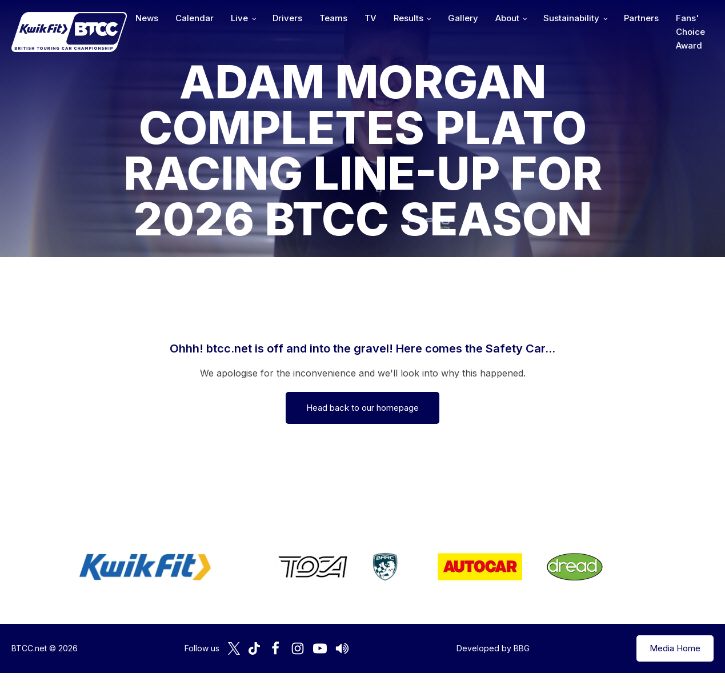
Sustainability (571, 18)
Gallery (463, 18)
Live (239, 18)
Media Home (675, 648)
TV (370, 18)
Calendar (194, 18)
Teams (333, 18)
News (146, 18)
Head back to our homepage (362, 407)
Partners (641, 18)
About (507, 18)
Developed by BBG (493, 648)
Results (408, 18)
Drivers (287, 18)
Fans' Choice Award (690, 32)
